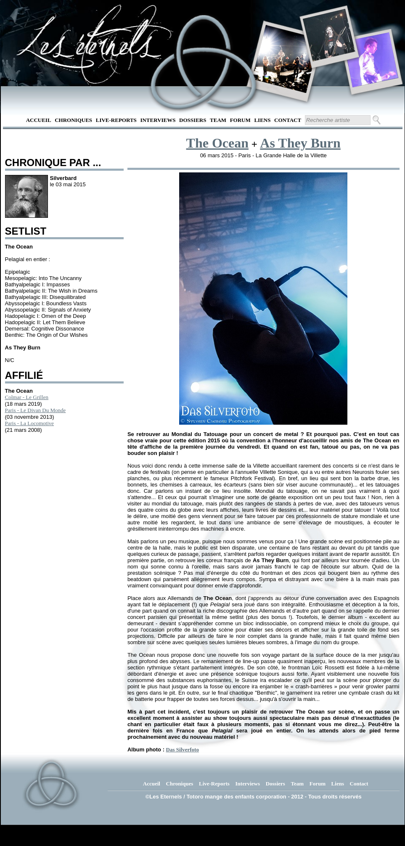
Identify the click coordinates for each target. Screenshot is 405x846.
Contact (287, 120)
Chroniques (73, 120)
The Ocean (217, 143)
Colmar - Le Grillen (27, 397)
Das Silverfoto (182, 749)
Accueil (38, 120)
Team (218, 120)
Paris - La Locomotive (29, 423)
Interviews (157, 120)
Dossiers (192, 120)
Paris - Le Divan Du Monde (35, 410)
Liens (262, 120)
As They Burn (300, 143)
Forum (240, 120)
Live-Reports (116, 120)
